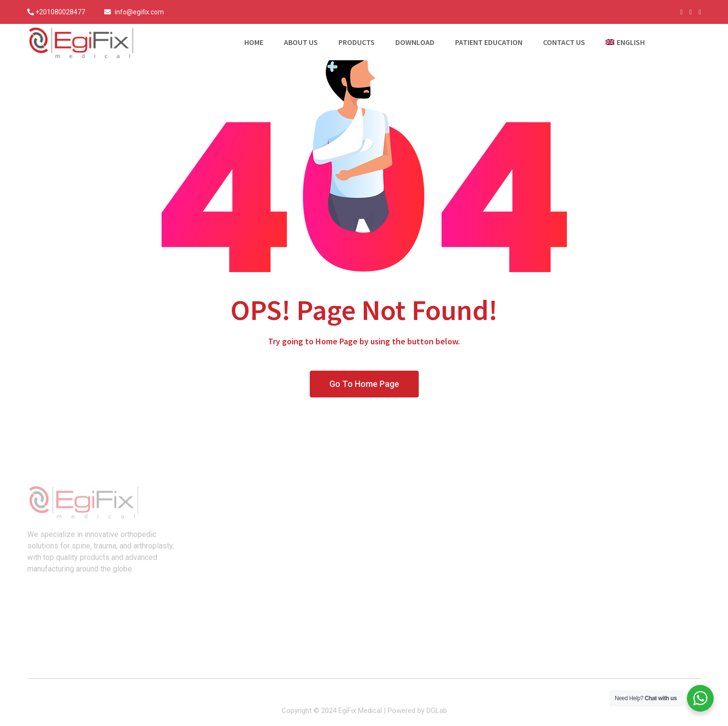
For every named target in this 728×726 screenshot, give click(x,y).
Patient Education (488, 42)
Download (415, 42)
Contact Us (564, 42)
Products (356, 42)
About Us (301, 42)
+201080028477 (60, 12)
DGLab (436, 715)
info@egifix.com (139, 12)
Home (253, 42)
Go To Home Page (364, 384)
